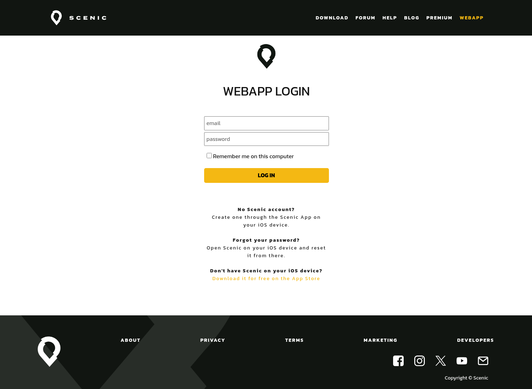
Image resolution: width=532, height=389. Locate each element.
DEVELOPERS (475, 340)
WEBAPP (472, 17)
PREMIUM (439, 17)
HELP (390, 17)
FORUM (365, 17)
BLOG (411, 17)
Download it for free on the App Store (266, 278)
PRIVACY (212, 340)
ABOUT (131, 340)
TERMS (294, 340)
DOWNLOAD (332, 17)
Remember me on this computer (253, 156)
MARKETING (381, 340)
